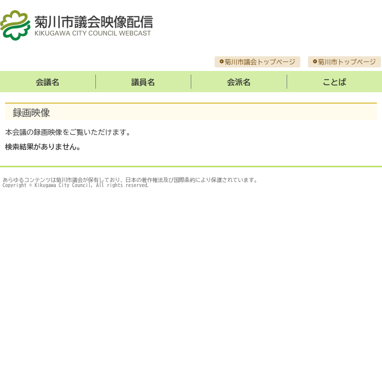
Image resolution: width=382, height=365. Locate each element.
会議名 (47, 82)
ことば (334, 82)
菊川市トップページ (347, 62)
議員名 (143, 82)
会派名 (239, 82)
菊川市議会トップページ (260, 62)
